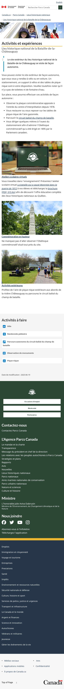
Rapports (6, 462)
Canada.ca (6, 15)
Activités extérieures (12, 285)
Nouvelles (7, 469)
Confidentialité (43, 666)
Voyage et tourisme (11, 557)
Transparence (9, 448)
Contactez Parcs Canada (14, 430)
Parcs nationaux (10, 476)
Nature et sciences (11, 487)
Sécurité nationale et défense (15, 590)
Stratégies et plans (11, 458)
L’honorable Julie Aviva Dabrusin (30, 506)
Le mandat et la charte (13, 444)
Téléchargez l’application (14, 532)
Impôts (5, 579)
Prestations (7, 568)
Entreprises (7, 563)
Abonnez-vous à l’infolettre (16, 529)
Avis (4, 465)
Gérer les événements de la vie (16, 644)
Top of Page (9, 682)
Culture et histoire (11, 490)
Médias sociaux (11, 660)
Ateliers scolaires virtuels (14, 176)
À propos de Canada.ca (15, 671)
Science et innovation (12, 622)
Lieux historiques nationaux (38, 15)
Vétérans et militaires (12, 633)
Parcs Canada (18, 15)
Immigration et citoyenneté (15, 552)
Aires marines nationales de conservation (23, 480)
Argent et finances (10, 617)
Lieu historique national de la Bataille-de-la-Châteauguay (27, 19)
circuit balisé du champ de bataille (36, 117)
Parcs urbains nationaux (14, 483)
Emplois (5, 546)
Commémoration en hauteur (16, 236)
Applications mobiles (14, 666)
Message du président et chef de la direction (24, 451)
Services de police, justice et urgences (20, 601)
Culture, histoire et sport (13, 595)
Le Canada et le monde (12, 612)
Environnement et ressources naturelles (21, 584)
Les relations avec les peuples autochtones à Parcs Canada (32, 455)
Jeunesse (6, 639)
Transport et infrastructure (14, 606)
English (59, 2)
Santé (4, 574)
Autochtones (8, 628)
